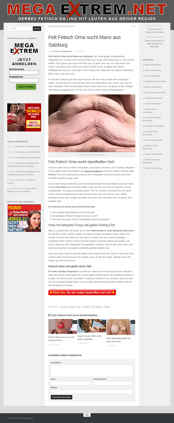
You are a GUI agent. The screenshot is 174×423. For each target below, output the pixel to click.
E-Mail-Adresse (100, 379)
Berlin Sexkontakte (152, 76)
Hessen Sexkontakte (153, 104)
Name (53, 379)
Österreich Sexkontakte (62, 26)
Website (54, 387)
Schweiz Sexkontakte (153, 168)
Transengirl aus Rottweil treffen (27, 146)
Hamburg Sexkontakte (154, 98)
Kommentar (56, 362)
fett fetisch (86, 307)
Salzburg (107, 307)
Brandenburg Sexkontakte (155, 81)
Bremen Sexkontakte (153, 87)
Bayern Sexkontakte (153, 70)
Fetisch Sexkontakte (62, 51)
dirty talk (71, 307)
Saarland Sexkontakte (154, 140)
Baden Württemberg (153, 65)
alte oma (63, 307)
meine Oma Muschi (93, 171)
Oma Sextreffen (97, 307)
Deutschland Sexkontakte (155, 92)
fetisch (78, 307)
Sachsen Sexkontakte (153, 154)
